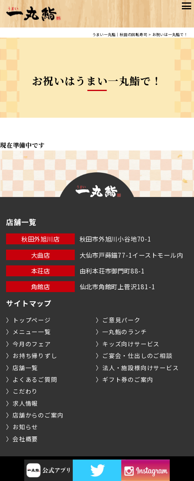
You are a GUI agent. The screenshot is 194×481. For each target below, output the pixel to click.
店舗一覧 (25, 367)
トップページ (32, 320)
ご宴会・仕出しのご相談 (137, 355)
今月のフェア (32, 343)
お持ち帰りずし (35, 355)
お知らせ (25, 426)
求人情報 (25, 403)
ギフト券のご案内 (127, 379)
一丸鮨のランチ (124, 331)
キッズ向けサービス (131, 343)
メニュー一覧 (32, 331)
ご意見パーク (121, 320)
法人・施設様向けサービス (140, 367)
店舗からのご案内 (38, 415)
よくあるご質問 (35, 379)
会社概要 (25, 438)
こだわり (25, 391)
